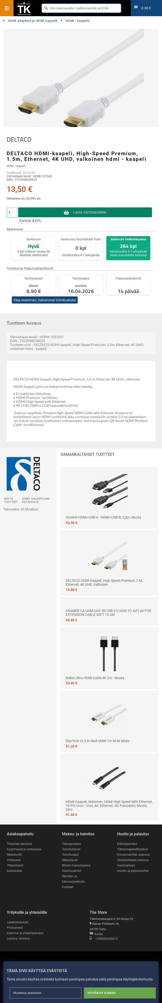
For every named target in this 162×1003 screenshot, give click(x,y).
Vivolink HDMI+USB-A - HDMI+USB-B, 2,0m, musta (103, 517)
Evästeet (67, 887)
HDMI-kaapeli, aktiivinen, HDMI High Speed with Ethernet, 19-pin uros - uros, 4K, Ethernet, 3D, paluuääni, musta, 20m (109, 806)
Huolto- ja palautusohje (132, 871)
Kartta (96, 934)
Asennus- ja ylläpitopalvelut (25, 933)
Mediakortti (14, 854)
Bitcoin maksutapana (76, 865)
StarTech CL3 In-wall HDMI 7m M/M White (97, 741)
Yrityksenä (14, 860)
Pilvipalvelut (15, 927)
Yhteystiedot (15, 865)
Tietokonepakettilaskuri (132, 849)
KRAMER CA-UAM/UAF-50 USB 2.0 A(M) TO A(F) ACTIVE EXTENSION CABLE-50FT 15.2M (108, 613)
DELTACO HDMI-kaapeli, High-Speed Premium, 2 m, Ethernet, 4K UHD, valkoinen (104, 582)
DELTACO (19, 139)
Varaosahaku (126, 865)
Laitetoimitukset (17, 922)
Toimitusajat (70, 854)
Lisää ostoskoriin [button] (89, 212)
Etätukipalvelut (127, 844)
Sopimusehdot (71, 871)
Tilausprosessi (71, 844)
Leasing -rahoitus (18, 938)
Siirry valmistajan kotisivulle (36, 500)
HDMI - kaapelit (75, 21)
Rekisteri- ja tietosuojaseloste (73, 879)
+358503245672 (104, 939)
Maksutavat (70, 860)
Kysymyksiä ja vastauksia (24, 849)
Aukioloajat (14, 871)
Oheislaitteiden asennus (133, 860)
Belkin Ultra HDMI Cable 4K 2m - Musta (95, 678)
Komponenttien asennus (133, 854)
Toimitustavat (71, 849)
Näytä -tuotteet (11, 500)
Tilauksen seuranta (19, 844)
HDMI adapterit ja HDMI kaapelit (30, 21)
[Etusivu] (24, 14)
